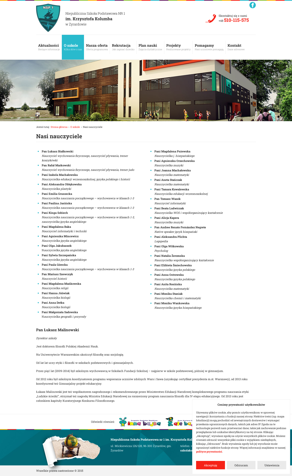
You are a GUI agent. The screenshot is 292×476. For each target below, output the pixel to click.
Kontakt (236, 47)
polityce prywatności (209, 451)
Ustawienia (271, 465)
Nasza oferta (97, 47)
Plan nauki (150, 47)
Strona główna (59, 127)
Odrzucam (241, 465)
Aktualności (49, 47)
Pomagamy (209, 47)
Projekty (178, 47)
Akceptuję (210, 465)
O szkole (73, 47)
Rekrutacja (123, 47)
